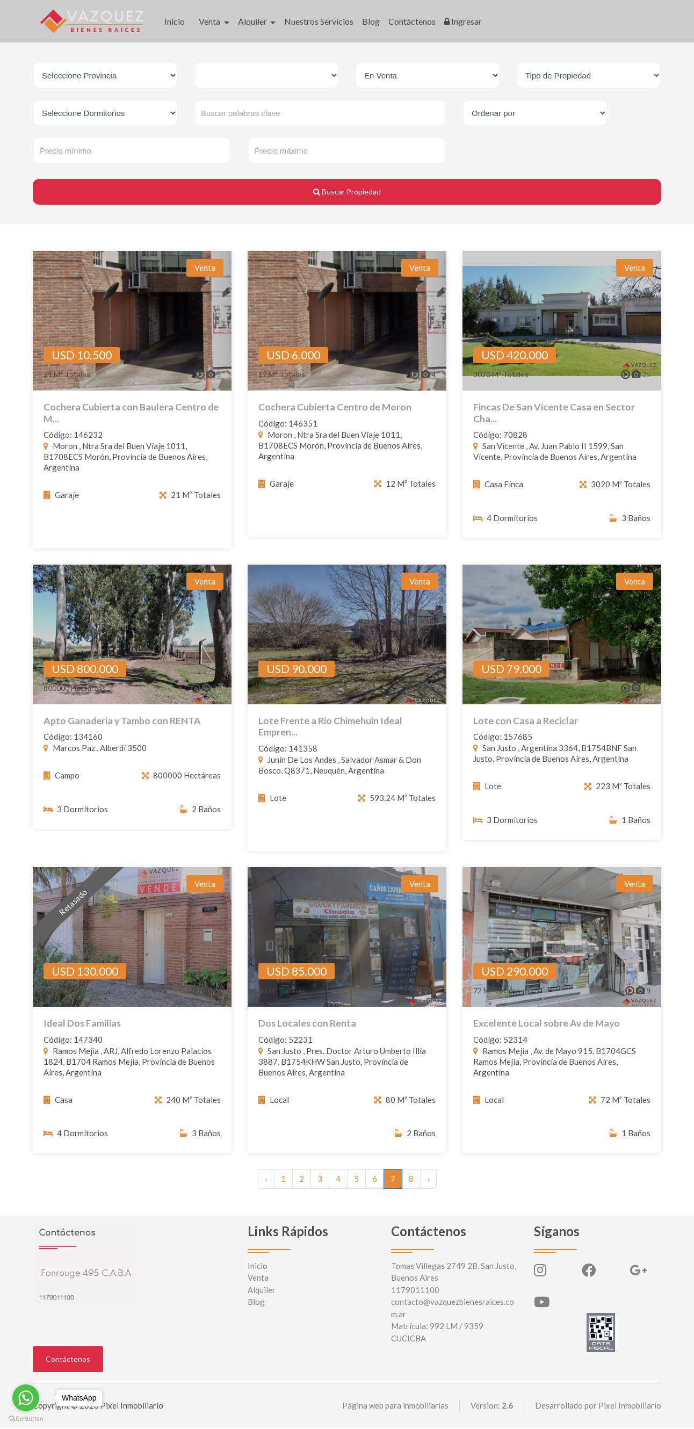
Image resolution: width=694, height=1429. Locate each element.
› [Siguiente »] (428, 1180)
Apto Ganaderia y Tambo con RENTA (123, 729)
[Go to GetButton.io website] (26, 1418)
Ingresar (463, 21)
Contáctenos (412, 21)
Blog (371, 21)
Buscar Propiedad (347, 191)
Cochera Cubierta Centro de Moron (335, 407)
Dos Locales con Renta (307, 1032)
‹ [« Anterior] (266, 1180)
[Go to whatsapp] (25, 1397)
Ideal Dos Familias (83, 1032)
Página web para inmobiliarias (395, 1406)
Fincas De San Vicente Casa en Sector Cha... (554, 412)
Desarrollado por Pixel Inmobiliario (598, 1406)
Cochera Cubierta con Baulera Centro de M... (131, 412)
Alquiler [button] (253, 21)
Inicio (174, 21)
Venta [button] (210, 21)
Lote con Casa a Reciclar (526, 729)
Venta (258, 1278)
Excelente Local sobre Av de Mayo (548, 1032)
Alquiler (262, 1291)
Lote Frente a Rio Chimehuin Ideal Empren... (330, 735)
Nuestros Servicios (318, 21)
